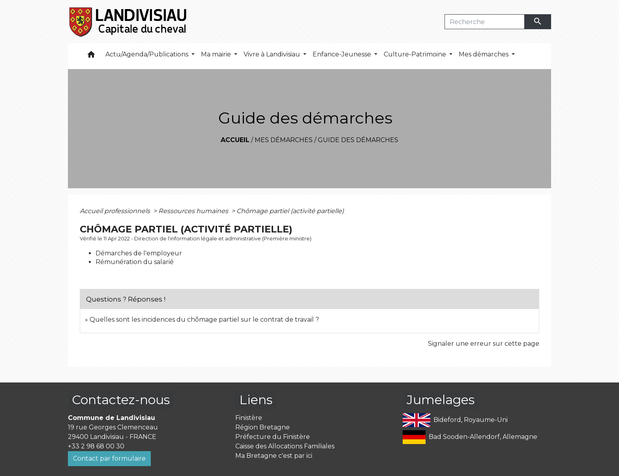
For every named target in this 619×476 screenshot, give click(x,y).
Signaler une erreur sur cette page (483, 343)
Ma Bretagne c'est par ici (273, 455)
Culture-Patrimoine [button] (416, 54)
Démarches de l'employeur (139, 253)
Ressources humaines (194, 211)
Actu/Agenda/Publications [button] (147, 54)
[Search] (485, 21)
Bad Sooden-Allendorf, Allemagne (470, 437)
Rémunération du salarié (135, 262)
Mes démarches (284, 140)
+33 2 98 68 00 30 (96, 446)
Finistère (248, 418)
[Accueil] (128, 21)
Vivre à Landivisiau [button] (273, 54)
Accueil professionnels (116, 211)
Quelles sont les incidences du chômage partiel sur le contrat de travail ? (204, 319)
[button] (91, 56)
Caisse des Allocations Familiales (284, 446)
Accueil (235, 140)
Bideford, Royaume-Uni (455, 420)
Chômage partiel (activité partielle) (290, 211)
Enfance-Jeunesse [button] (343, 54)
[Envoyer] (538, 21)
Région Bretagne (262, 427)
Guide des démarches (358, 140)
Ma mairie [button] (217, 54)
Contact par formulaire (109, 458)
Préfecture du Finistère (272, 436)
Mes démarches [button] (484, 54)
